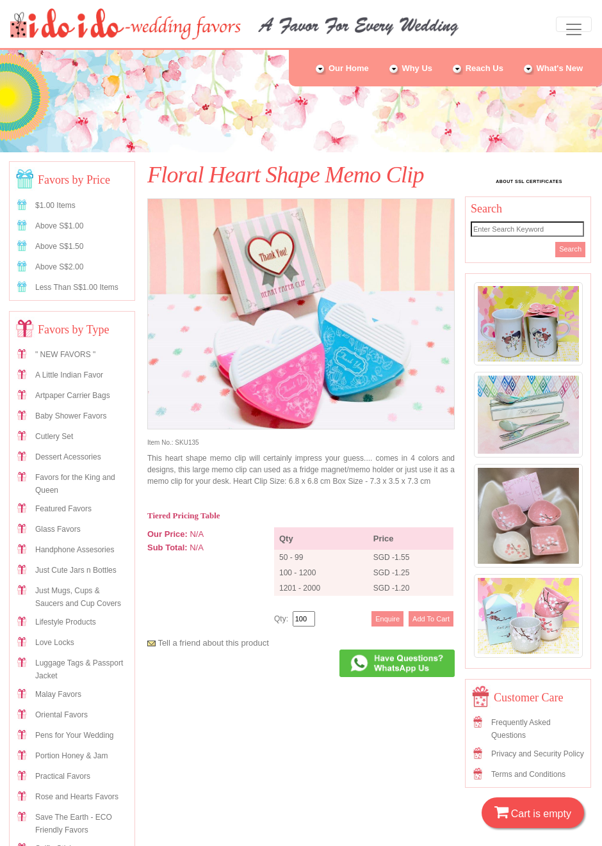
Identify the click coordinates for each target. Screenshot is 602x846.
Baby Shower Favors (70, 415)
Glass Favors (58, 529)
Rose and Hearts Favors (76, 796)
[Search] (527, 229)
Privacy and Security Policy (537, 753)
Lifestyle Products (65, 622)
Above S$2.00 (59, 266)
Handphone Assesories (74, 549)
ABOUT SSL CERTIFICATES (529, 181)
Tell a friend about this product (208, 643)
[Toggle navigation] (574, 24)
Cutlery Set (54, 436)
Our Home (341, 68)
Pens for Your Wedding (74, 735)
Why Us (410, 68)
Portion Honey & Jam (71, 755)
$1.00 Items (55, 205)
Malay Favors (58, 694)
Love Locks (54, 642)
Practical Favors (62, 776)
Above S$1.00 (59, 225)
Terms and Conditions (528, 774)
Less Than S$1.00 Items (76, 287)
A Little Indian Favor (69, 375)
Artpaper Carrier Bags (72, 395)
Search (570, 249)
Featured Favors (63, 508)
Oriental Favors (61, 714)
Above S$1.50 (59, 246)
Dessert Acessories (68, 456)
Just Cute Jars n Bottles (76, 570)
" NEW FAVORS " (65, 354)
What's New (553, 68)
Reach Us (477, 68)
